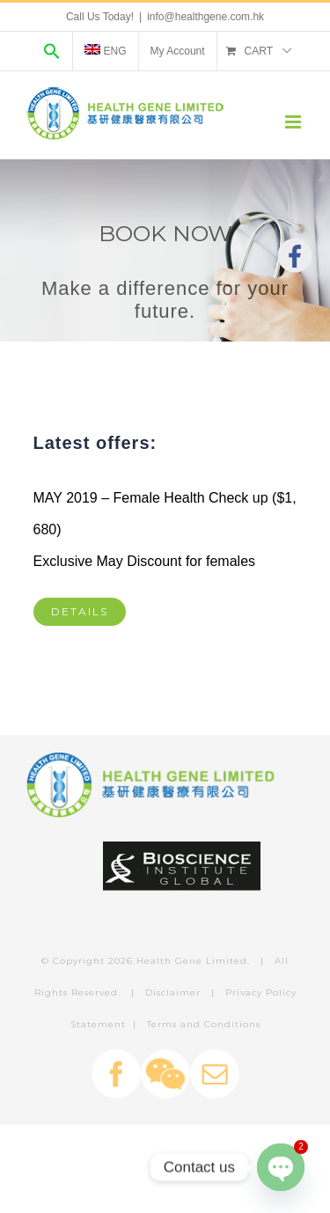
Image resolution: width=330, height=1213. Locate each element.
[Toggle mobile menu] (294, 122)
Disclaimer (173, 992)
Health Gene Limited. (193, 961)
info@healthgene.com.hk (205, 17)
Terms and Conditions (203, 1024)
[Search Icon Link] (52, 51)
